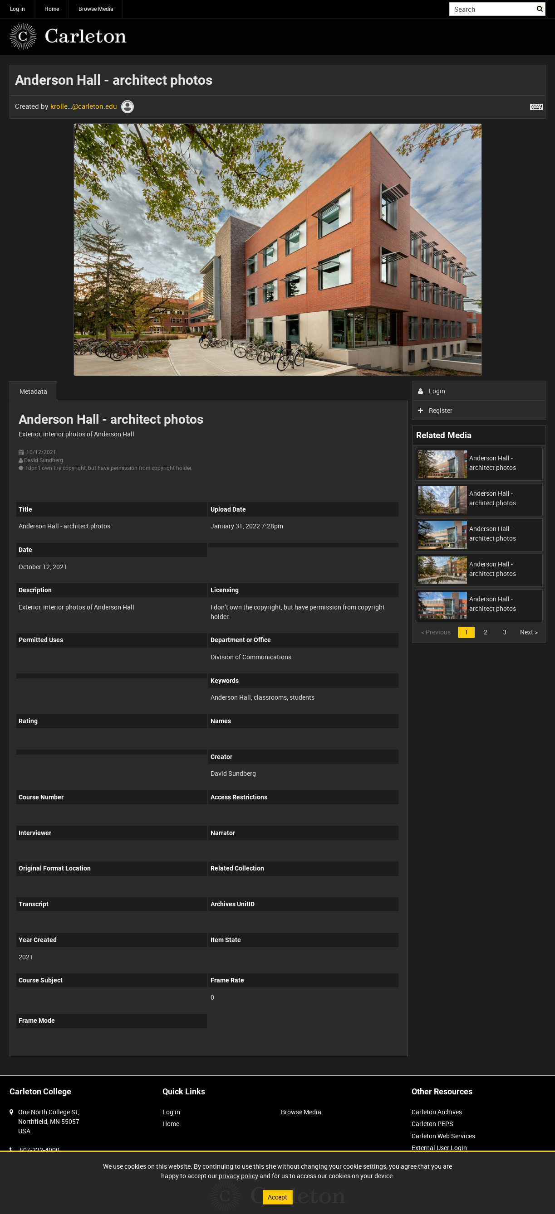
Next (529, 632)
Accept (277, 1197)
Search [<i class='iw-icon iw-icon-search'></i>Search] (540, 8)
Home (51, 8)
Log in (17, 8)
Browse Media (96, 8)
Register (435, 410)
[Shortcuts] (536, 105)
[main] (277, 565)
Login (432, 391)
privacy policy (238, 1175)
